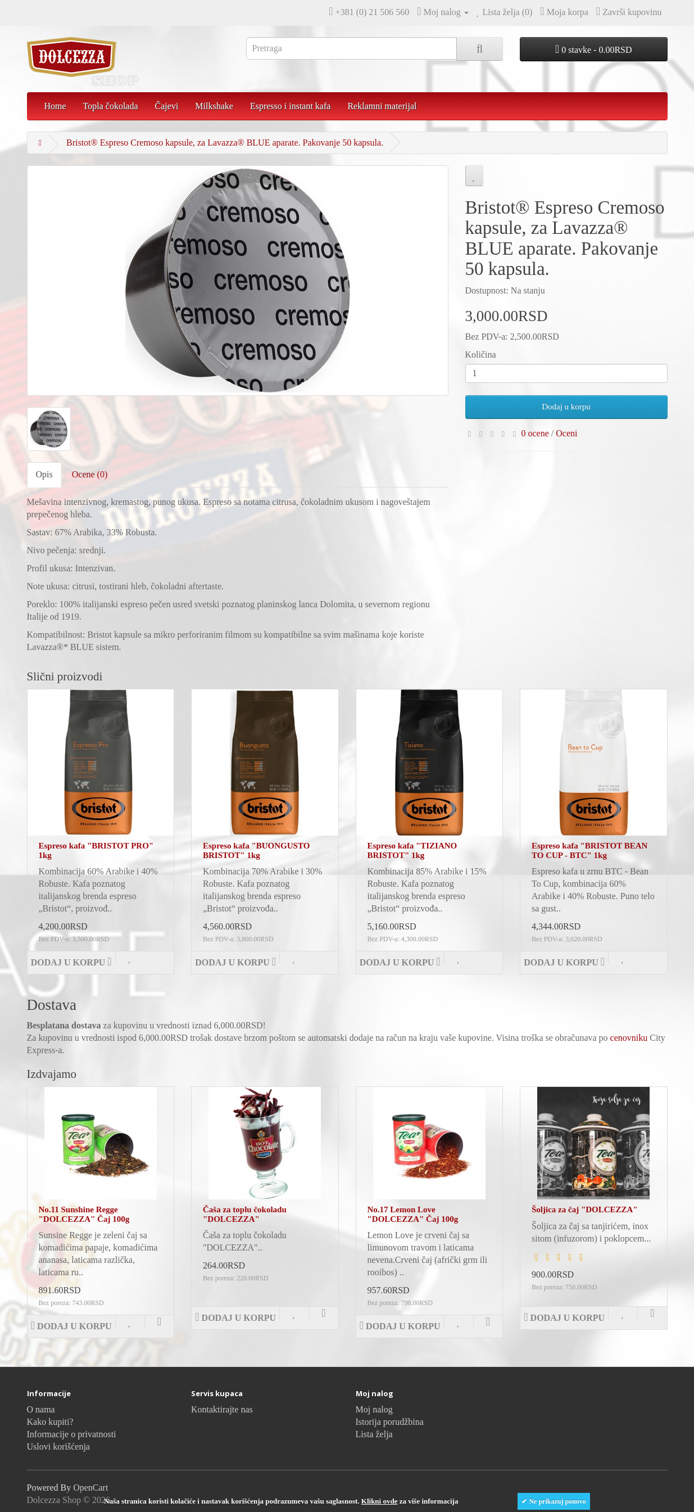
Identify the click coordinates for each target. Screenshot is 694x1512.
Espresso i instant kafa (290, 106)
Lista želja (374, 1434)
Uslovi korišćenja (58, 1446)
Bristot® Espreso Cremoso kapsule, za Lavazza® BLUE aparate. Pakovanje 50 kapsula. (224, 142)
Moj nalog (374, 1409)
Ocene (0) (90, 474)
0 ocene (535, 433)
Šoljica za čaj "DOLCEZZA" (585, 1209)
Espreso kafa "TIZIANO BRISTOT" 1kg (412, 850)
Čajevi (167, 106)
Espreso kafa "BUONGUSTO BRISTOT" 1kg (256, 850)
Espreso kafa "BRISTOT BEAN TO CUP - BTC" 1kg (589, 850)
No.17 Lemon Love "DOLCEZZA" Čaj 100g (413, 1214)
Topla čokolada (110, 106)
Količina (480, 354)
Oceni (566, 433)
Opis (44, 474)
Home (55, 106)
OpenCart (90, 1487)
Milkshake (214, 106)
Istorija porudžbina (390, 1422)
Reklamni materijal (381, 106)
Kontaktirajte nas (222, 1409)
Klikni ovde (379, 1501)
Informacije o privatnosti (71, 1434)
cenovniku (629, 1037)
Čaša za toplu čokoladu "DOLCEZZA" (245, 1214)
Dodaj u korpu (566, 406)
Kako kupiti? (50, 1422)
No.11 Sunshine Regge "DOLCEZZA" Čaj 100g (84, 1214)
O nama (41, 1409)
